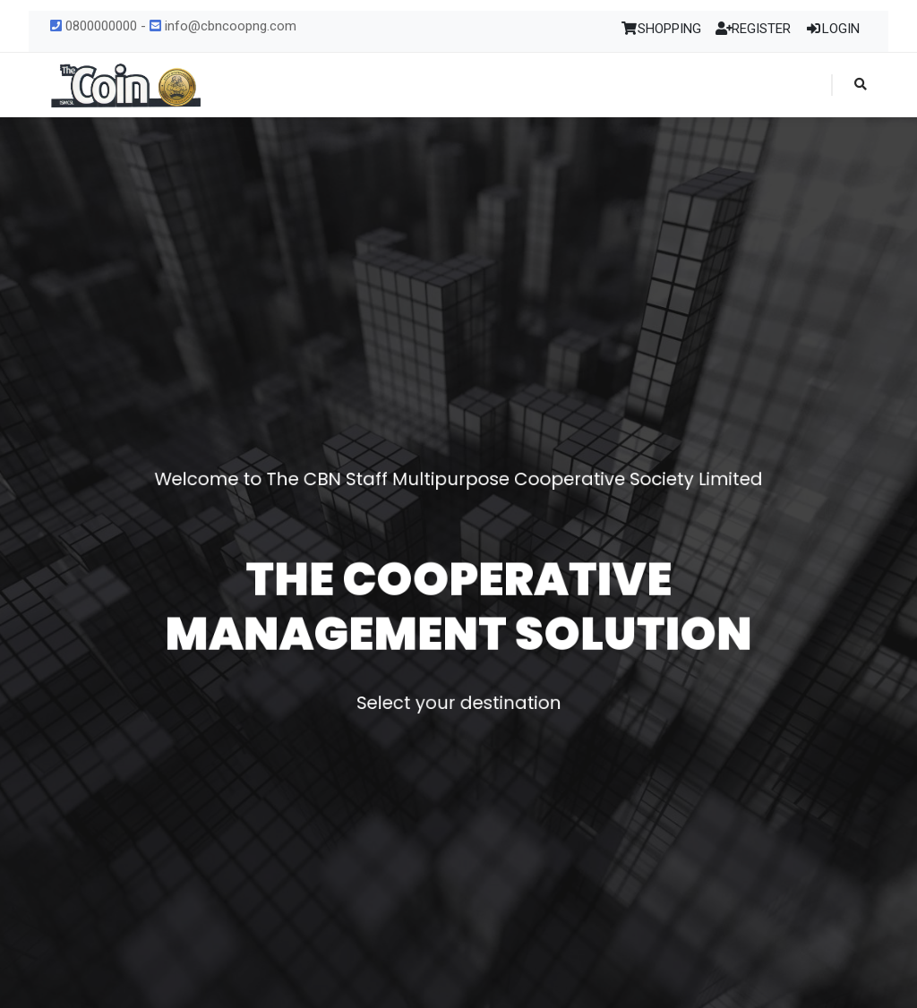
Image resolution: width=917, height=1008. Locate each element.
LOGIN (832, 29)
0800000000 (93, 26)
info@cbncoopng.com (223, 26)
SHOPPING (661, 29)
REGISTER (754, 29)
